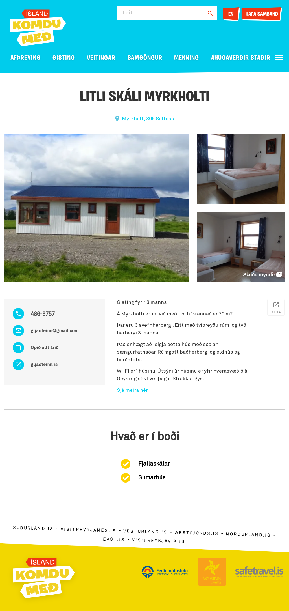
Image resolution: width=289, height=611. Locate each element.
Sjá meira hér (132, 390)
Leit (127, 12)
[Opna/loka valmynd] (279, 57)
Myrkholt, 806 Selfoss (148, 118)
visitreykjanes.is (88, 530)
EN (230, 14)
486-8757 (43, 314)
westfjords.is (196, 533)
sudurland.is (33, 528)
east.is (114, 539)
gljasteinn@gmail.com (54, 330)
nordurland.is (248, 535)
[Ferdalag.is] (38, 26)
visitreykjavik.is (158, 541)
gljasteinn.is (44, 364)
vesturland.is (145, 532)
